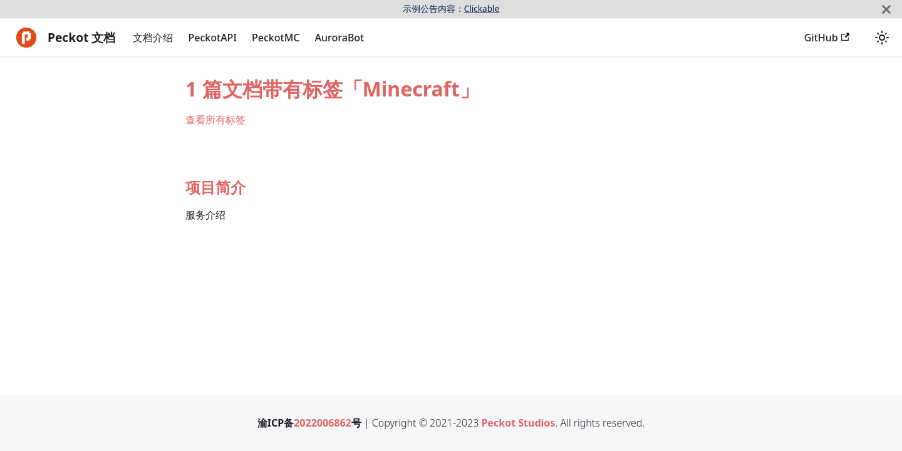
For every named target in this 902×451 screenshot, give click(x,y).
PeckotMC (276, 37)
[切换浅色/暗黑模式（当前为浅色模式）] (882, 38)
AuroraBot (340, 37)
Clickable (482, 8)
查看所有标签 (215, 120)
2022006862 (322, 423)
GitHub (826, 37)
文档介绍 (153, 37)
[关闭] (886, 9)
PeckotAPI (212, 37)
